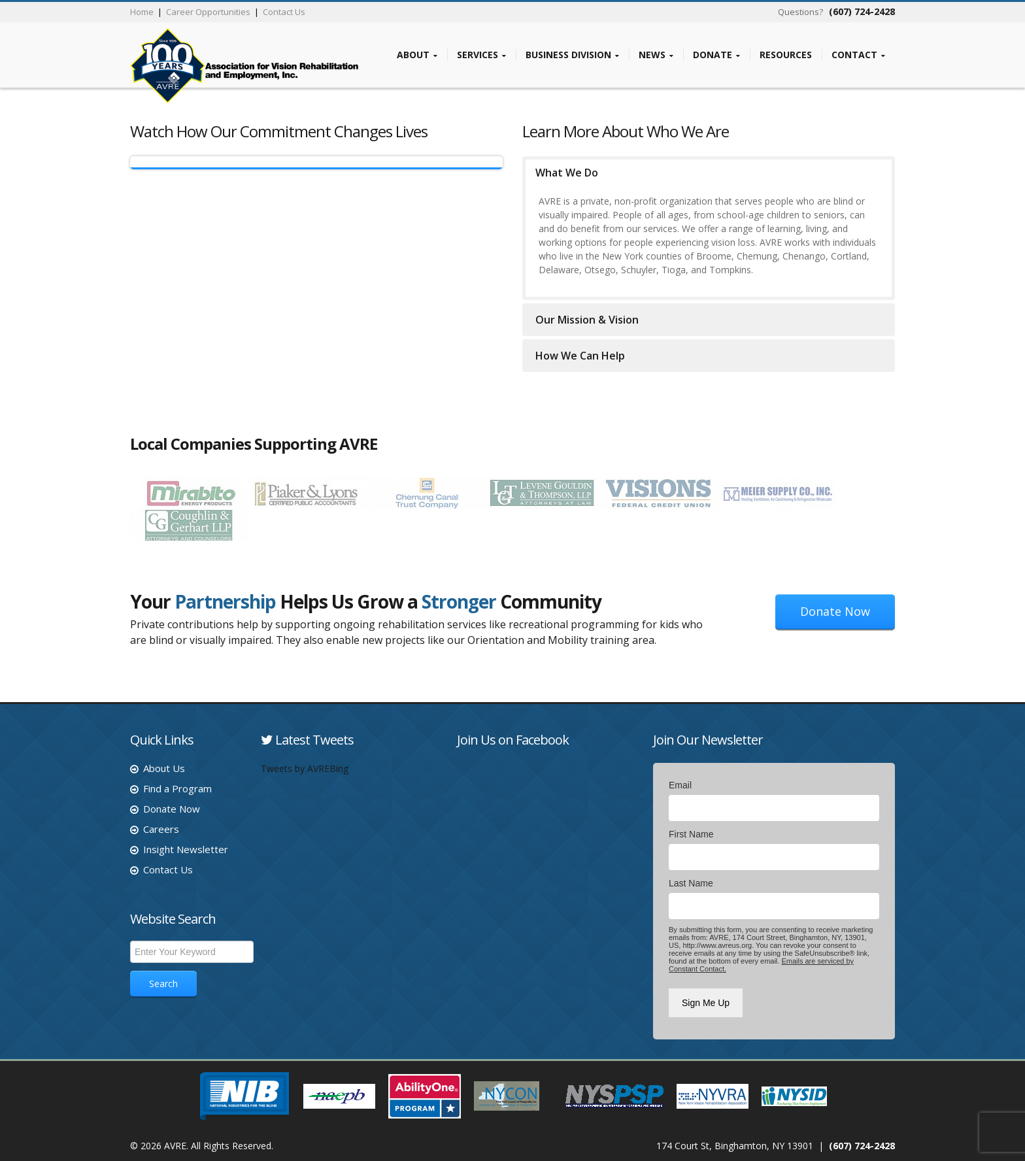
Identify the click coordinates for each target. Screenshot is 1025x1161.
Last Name (691, 883)
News (656, 55)
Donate (716, 55)
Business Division (572, 55)
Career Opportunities (208, 12)
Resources (786, 54)
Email (680, 785)
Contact (858, 55)
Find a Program (177, 788)
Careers (161, 828)
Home (142, 12)
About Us (164, 768)
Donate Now (835, 611)
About (417, 55)
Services (481, 55)
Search (163, 983)
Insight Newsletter (185, 849)
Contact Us (284, 12)
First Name (691, 834)
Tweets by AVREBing (304, 768)
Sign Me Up (706, 1003)
